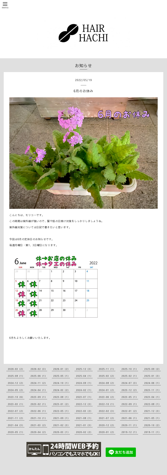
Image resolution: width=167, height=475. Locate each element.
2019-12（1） (130, 432)
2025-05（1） (61, 375)
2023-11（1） (152, 390)
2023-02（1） (39, 404)
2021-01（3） (84, 425)
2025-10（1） (130, 368)
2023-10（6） (16, 396)
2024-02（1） (84, 390)
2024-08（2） (107, 382)
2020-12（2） (107, 425)
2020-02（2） (84, 432)
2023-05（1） (130, 396)
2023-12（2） (130, 390)
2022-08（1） (152, 404)
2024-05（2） (16, 390)
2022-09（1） (130, 404)
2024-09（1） (84, 382)
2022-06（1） (39, 410)
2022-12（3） (84, 404)
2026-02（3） (39, 368)
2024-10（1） (61, 382)
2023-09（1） (39, 396)
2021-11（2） (16, 418)
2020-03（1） (61, 432)
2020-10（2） (152, 425)
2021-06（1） (130, 418)
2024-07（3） (130, 382)
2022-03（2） (84, 410)
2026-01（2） (61, 368)
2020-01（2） (107, 432)
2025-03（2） (107, 375)
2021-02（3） (61, 425)
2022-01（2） (130, 410)
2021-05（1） (152, 418)
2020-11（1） (130, 425)
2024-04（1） (39, 390)
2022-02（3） (107, 410)
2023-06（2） (107, 396)
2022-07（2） (16, 410)
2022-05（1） (61, 410)
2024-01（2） (107, 390)
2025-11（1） (107, 368)
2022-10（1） (107, 404)
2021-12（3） (152, 410)
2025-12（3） (84, 368)
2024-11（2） (39, 382)
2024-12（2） (16, 382)
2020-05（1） (16, 432)
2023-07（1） (84, 396)
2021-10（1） (39, 418)
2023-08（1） (61, 396)
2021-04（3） (16, 425)
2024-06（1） (152, 382)
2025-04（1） (84, 375)
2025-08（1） (16, 375)
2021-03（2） (39, 425)
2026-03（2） (16, 368)
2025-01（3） (152, 375)
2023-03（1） (16, 404)
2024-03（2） (61, 390)
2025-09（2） (152, 368)
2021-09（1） (61, 418)
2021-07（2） (107, 418)
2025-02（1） (130, 375)
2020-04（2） (39, 432)
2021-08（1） (84, 418)
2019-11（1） (152, 432)
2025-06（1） (39, 375)
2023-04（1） (152, 396)
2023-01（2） (61, 404)
